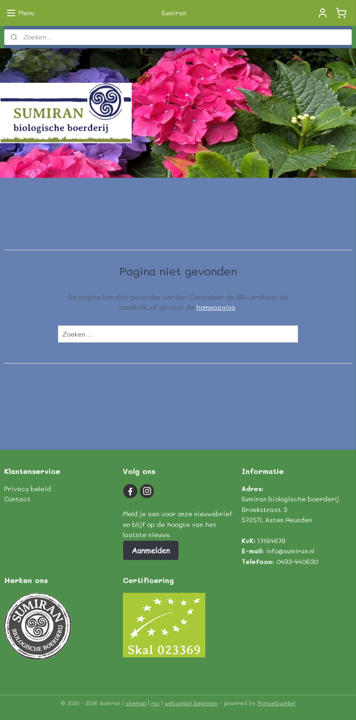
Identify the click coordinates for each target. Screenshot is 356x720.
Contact (17, 498)
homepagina (215, 307)
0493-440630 (297, 561)
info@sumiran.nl (290, 550)
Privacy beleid (27, 488)
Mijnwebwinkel (276, 703)
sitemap (136, 703)
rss (155, 703)
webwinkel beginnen (191, 703)
